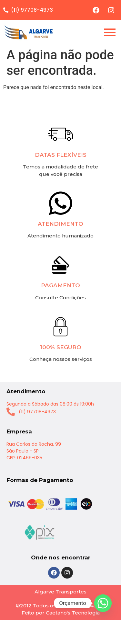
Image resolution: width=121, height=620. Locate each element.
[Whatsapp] (103, 603)
